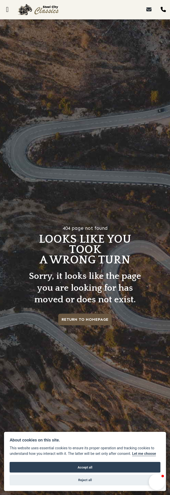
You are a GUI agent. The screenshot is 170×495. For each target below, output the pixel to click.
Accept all (85, 467)
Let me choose (144, 454)
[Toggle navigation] (7, 9)
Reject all (85, 480)
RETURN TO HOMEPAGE (85, 319)
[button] (157, 482)
